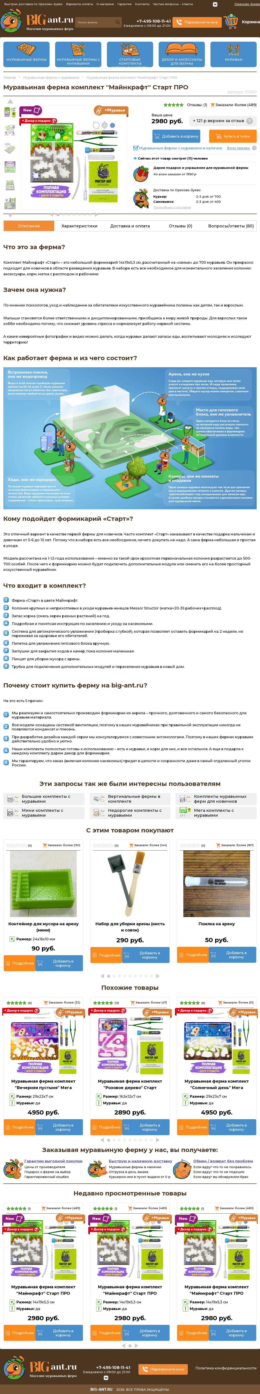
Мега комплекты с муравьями (214, 813)
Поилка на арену (216, 924)
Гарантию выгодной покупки (53, 1161)
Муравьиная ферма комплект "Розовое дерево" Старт (130, 1084)
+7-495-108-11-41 (154, 21)
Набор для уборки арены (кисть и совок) (130, 927)
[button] (10, 215)
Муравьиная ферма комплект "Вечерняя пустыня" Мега (43, 1084)
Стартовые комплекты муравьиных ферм (130, 64)
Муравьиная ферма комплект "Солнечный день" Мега (216, 1084)
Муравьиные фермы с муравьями (78, 62)
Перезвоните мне (201, 22)
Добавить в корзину (180, 136)
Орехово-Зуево (247, 4)
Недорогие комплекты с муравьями (135, 813)
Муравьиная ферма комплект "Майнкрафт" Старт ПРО (43, 1290)
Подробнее (23, 963)
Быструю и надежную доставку (140, 1161)
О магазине (105, 4)
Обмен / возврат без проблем (223, 1161)
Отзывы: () (197, 105)
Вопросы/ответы (231, 226)
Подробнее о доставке (172, 207)
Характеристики (80, 226)
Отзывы (180, 226)
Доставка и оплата (130, 226)
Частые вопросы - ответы (173, 4)
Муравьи (233, 60)
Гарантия (124, 4)
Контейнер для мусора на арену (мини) (43, 927)
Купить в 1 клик (237, 136)
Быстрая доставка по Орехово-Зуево (33, 4)
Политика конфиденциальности (226, 1368)
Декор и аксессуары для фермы (182, 62)
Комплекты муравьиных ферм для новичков (220, 799)
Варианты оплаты (79, 4)
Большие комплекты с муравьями (46, 799)
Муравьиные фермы (26, 60)
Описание (29, 226)
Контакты (142, 4)
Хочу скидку (238, 148)
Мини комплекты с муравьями (42, 813)
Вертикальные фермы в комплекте (134, 799)
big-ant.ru (101, 1389)
